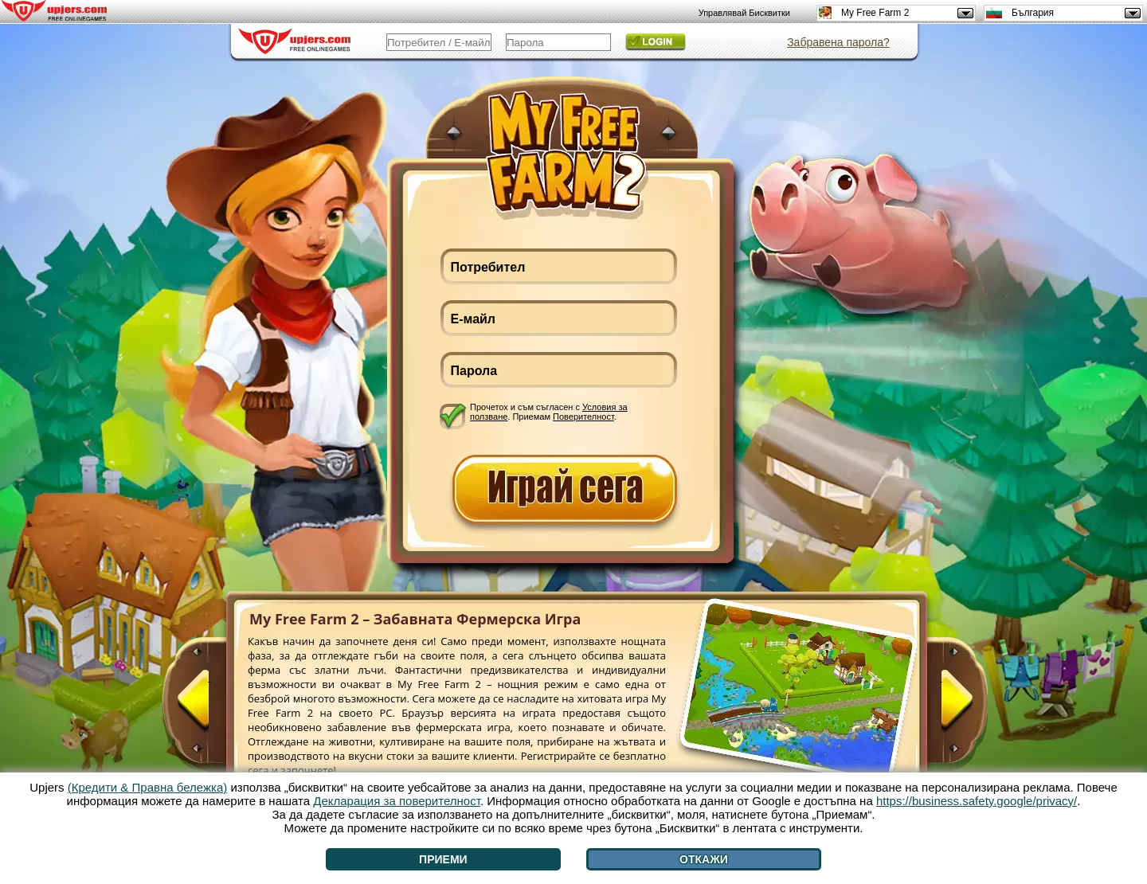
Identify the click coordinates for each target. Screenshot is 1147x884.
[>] (941, 706)
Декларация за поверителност (396, 801)
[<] (209, 706)
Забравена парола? (838, 42)
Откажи (703, 859)
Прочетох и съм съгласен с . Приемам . (549, 411)
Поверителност (583, 416)
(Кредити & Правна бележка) (148, 787)
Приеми (443, 859)
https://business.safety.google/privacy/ (976, 801)
